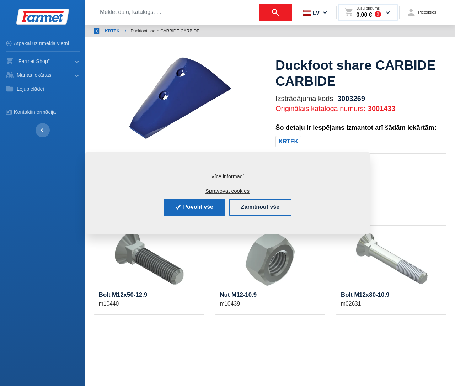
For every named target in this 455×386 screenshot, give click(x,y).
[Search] (176, 12)
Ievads (135, 30)
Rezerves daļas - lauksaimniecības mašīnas (197, 30)
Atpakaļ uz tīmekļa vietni (37, 43)
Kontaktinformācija (31, 112)
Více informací (227, 176)
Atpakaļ (105, 31)
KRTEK (260, 30)
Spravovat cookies (227, 191)
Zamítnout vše (260, 207)
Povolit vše (194, 207)
